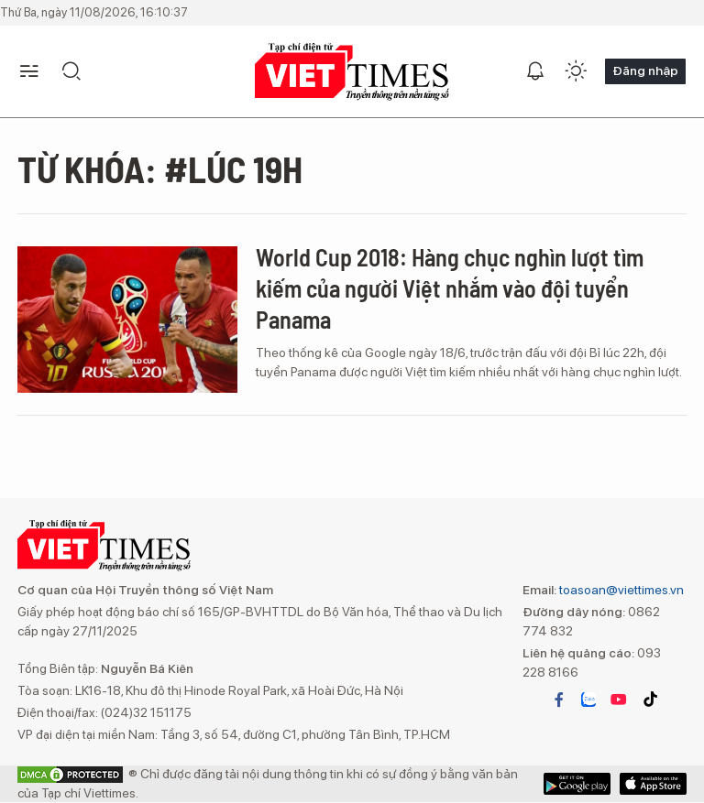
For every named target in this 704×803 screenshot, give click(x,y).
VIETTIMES (352, 72)
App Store (577, 784)
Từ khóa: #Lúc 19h (159, 168)
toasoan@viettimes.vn (620, 589)
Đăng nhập (645, 70)
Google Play (653, 784)
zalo (588, 699)
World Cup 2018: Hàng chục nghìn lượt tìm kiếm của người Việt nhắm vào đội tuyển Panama (450, 288)
